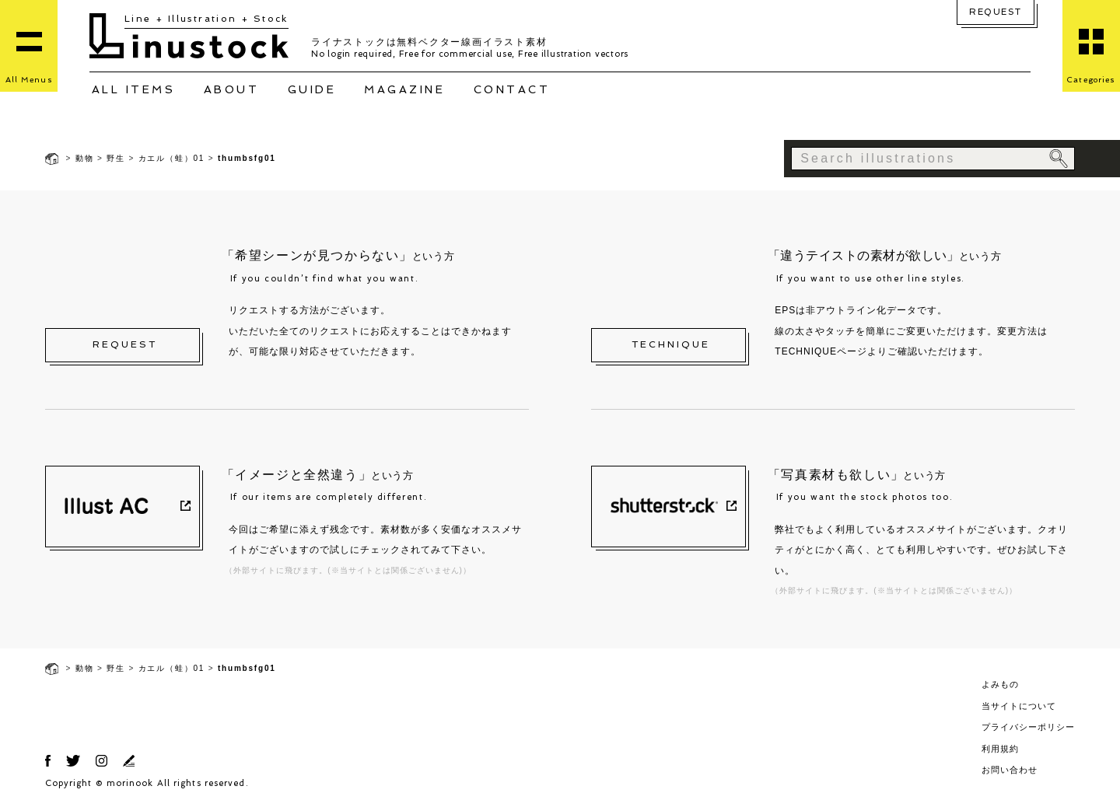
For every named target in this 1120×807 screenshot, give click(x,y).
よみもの (1000, 684)
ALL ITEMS (134, 89)
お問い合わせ (1010, 769)
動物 (84, 158)
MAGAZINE (404, 89)
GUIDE (312, 89)
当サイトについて (1019, 706)
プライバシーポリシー (1028, 727)
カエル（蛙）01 (171, 158)
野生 (116, 158)
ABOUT (232, 89)
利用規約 (1000, 748)
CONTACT (512, 89)
